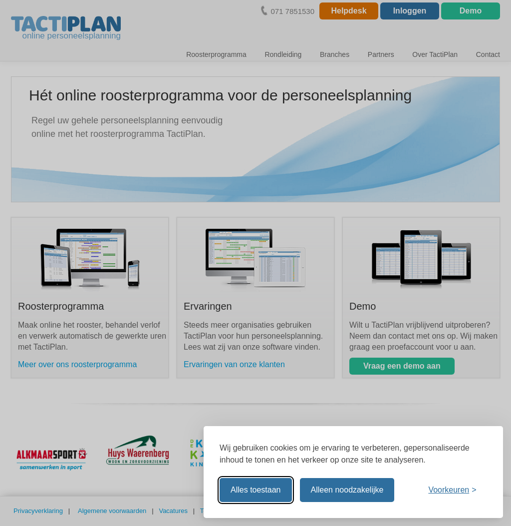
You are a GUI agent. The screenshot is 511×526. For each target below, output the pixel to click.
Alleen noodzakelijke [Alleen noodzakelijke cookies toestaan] (347, 490)
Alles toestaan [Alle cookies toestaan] (256, 490)
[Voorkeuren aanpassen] (452, 490)
